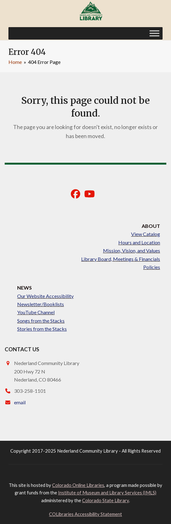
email (20, 402)
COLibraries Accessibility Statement (85, 514)
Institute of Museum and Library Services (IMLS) (107, 492)
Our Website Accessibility (45, 296)
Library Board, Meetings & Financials (120, 259)
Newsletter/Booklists (40, 304)
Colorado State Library (105, 500)
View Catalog (145, 234)
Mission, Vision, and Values (131, 250)
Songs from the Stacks (41, 321)
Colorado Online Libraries (78, 485)
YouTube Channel (36, 312)
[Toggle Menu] (154, 33)
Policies (151, 267)
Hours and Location (139, 242)
